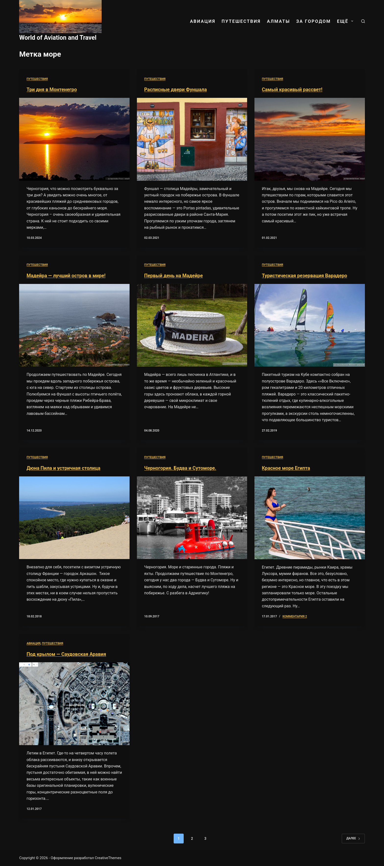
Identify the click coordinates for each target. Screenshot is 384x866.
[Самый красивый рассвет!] (309, 139)
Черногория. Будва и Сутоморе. (180, 468)
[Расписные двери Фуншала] (192, 139)
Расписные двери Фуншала (176, 89)
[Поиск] (363, 21)
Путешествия (241, 21)
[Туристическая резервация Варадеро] (309, 324)
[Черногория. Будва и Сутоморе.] (192, 517)
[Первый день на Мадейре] (192, 324)
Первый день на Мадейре (174, 275)
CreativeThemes (108, 857)
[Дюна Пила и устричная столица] (74, 517)
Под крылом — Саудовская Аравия (66, 654)
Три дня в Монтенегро (52, 89)
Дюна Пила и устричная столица (63, 468)
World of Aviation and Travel (57, 37)
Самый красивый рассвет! (292, 89)
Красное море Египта (286, 468)
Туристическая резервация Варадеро (305, 275)
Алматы (278, 21)
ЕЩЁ (346, 21)
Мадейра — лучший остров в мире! (66, 275)
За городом (313, 21)
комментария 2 (294, 616)
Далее (353, 838)
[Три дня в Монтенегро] (74, 139)
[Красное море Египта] (309, 517)
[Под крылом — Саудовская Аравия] (74, 703)
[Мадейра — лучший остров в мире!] (74, 324)
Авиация (203, 21)
